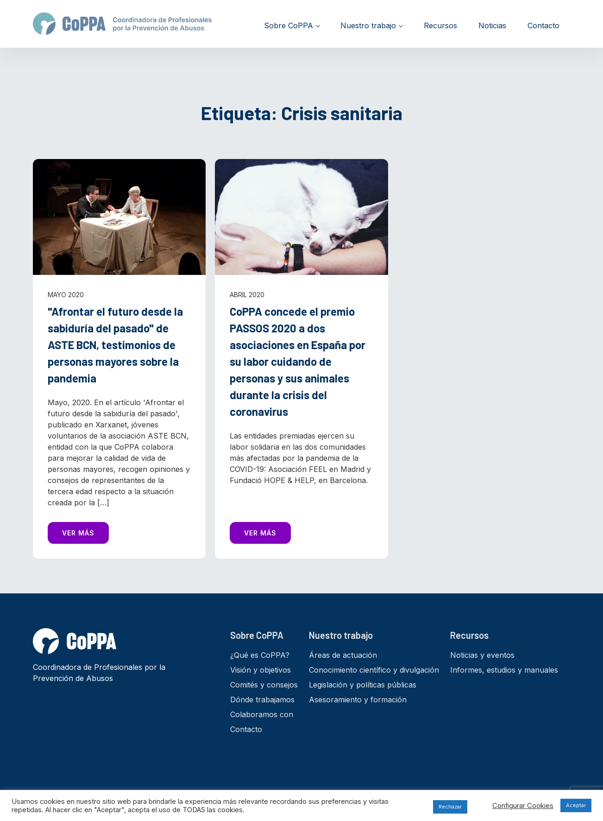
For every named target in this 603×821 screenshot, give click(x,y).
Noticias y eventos (482, 655)
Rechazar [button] (450, 806)
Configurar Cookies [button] (522, 806)
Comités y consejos (264, 684)
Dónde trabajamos (262, 699)
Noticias (492, 25)
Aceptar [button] (576, 805)
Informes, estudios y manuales (504, 670)
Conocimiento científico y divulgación (374, 670)
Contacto (543, 25)
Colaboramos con (261, 714)
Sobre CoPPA (288, 25)
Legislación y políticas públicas (362, 684)
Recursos (440, 25)
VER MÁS (78, 533)
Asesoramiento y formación (358, 699)
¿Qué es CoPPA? (259, 655)
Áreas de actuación (343, 655)
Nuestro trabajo (368, 25)
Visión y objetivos (260, 670)
